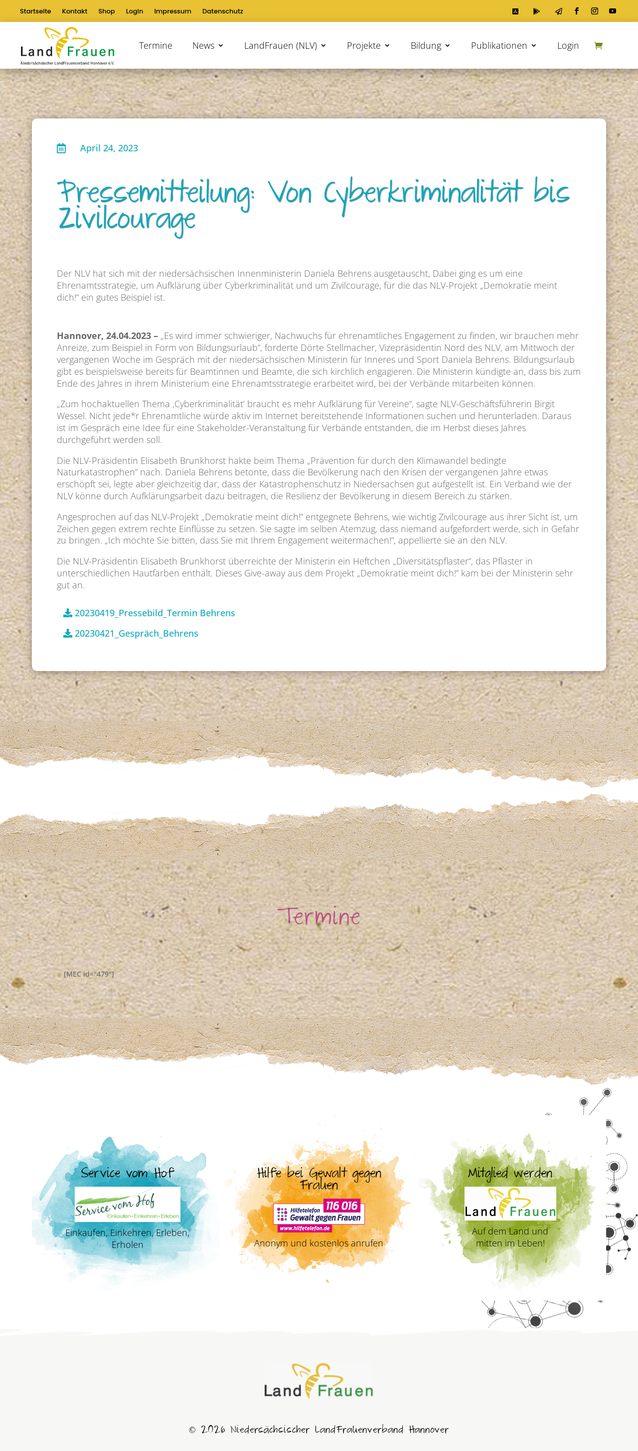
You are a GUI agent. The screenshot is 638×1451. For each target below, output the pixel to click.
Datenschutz (222, 12)
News (203, 45)
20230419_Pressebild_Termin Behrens (155, 613)
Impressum (172, 12)
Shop (106, 12)
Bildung (426, 45)
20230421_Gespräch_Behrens (136, 633)
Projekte (364, 45)
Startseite (35, 12)
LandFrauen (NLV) (280, 45)
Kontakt (75, 12)
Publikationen (499, 45)
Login (135, 12)
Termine (155, 45)
